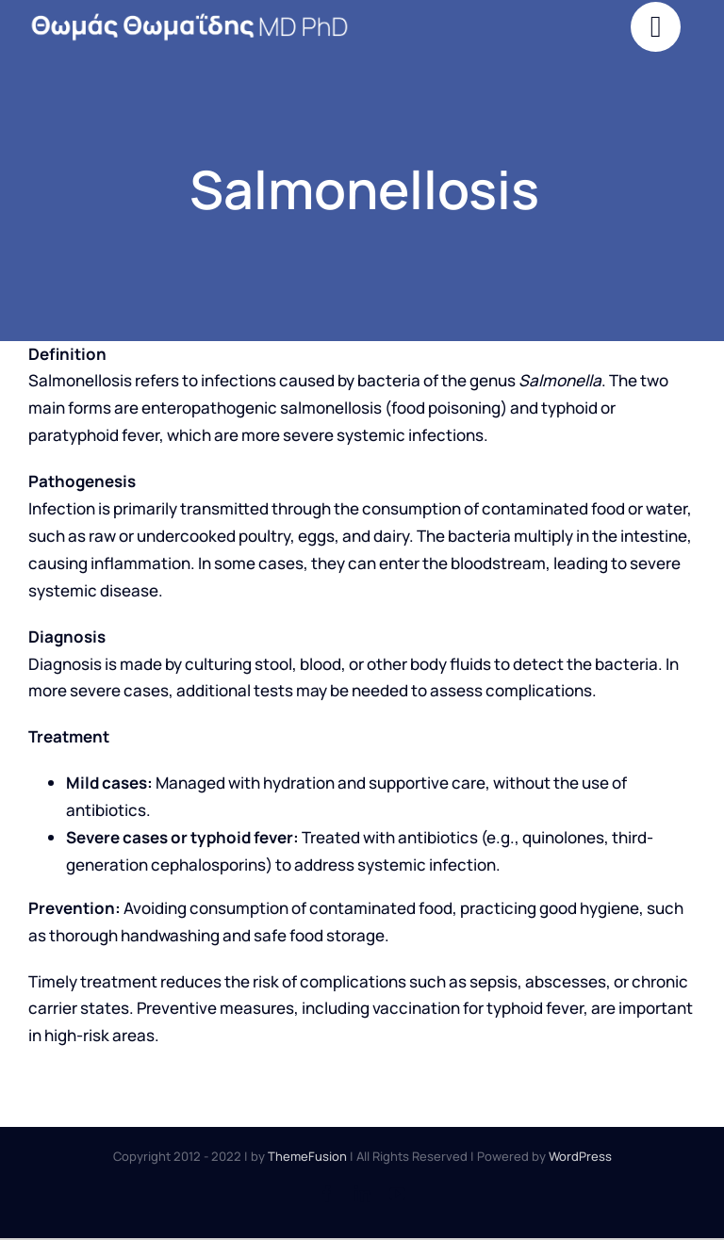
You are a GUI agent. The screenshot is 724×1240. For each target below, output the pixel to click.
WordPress (580, 1156)
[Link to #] (656, 27)
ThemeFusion (307, 1156)
